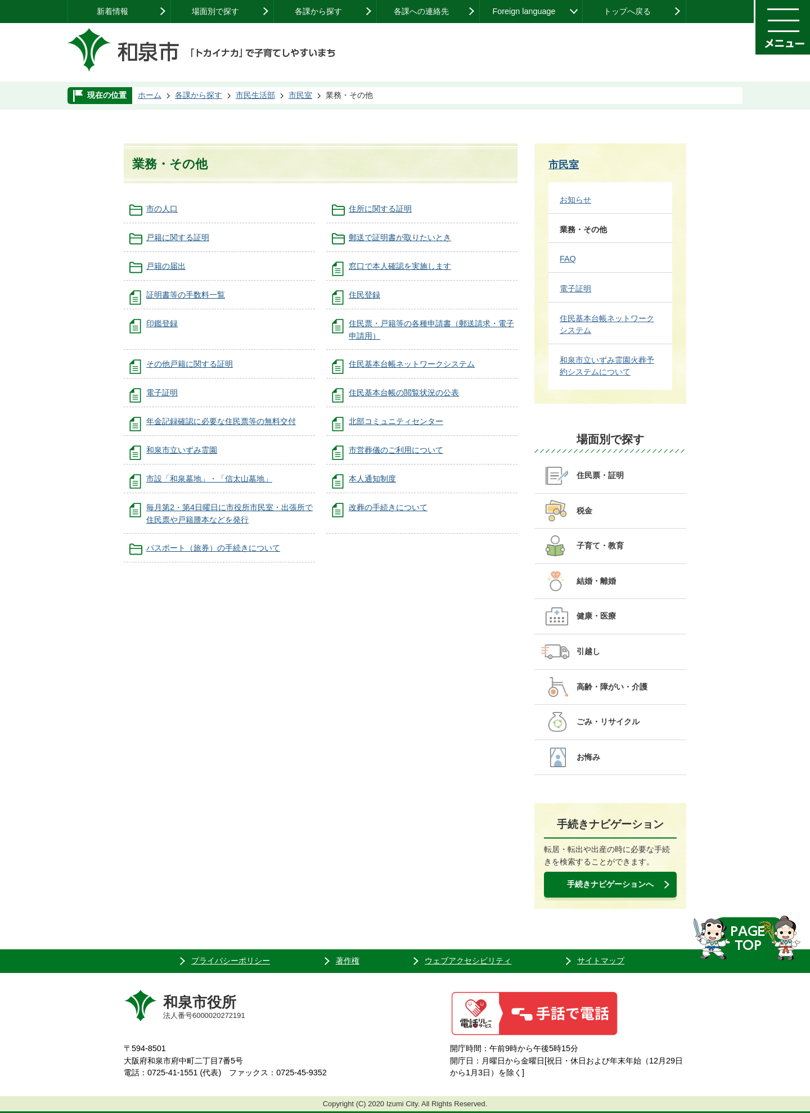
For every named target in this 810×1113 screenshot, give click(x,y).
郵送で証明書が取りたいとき (400, 237)
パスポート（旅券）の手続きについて (213, 547)
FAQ (568, 258)
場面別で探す (215, 11)
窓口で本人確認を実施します (400, 266)
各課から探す (318, 11)
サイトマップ (600, 960)
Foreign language (523, 11)
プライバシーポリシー (230, 960)
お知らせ (575, 199)
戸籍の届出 (166, 266)
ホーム (149, 95)
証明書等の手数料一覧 (185, 294)
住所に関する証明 (380, 208)
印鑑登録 (162, 323)
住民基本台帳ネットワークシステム (412, 363)
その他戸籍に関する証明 (189, 363)
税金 (584, 510)
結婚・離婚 (596, 580)
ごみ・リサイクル (608, 721)
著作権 (347, 960)
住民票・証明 (600, 475)
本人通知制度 (372, 478)
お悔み (588, 756)
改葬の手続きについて (388, 507)
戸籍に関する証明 (177, 237)
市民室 (300, 95)
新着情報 (112, 11)
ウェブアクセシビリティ (468, 960)
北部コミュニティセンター (396, 421)
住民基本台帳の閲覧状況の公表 (404, 392)
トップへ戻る (627, 11)
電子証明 (162, 392)
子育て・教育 (600, 545)
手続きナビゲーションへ (610, 884)
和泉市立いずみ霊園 (181, 449)
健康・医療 (596, 615)
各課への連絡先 (421, 11)
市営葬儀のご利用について (396, 449)
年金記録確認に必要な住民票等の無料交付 (221, 421)
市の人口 (162, 208)
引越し (588, 651)
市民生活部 (255, 95)
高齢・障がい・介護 (612, 686)
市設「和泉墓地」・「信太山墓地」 (209, 478)
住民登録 (364, 294)
